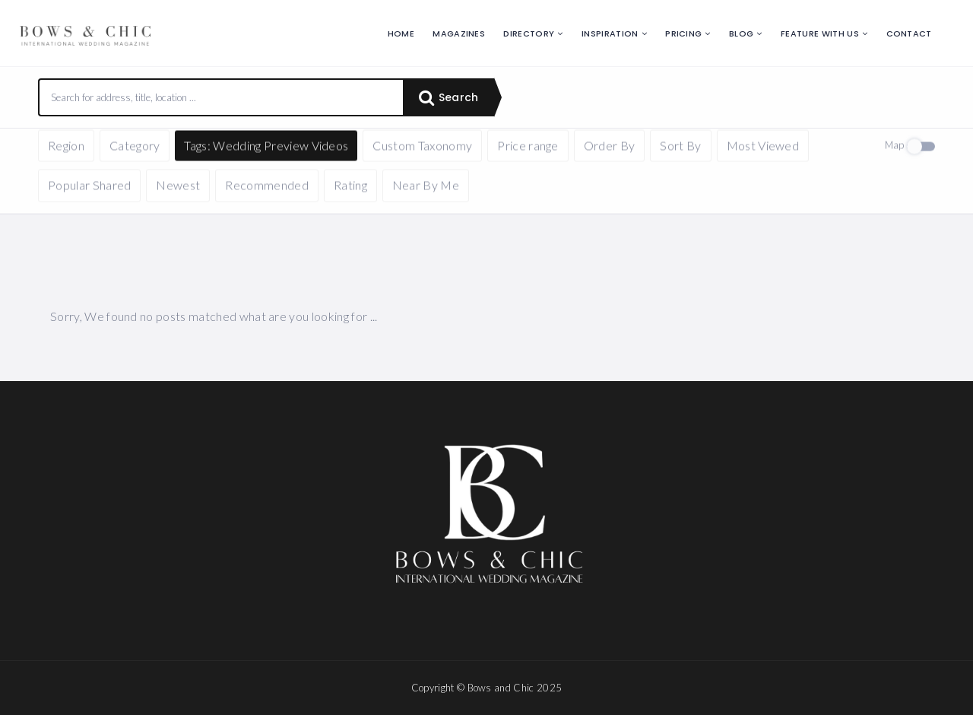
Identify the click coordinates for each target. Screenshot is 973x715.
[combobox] (221, 97)
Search (448, 97)
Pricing (683, 33)
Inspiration (610, 33)
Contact (909, 33)
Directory (528, 33)
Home (401, 33)
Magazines (459, 33)
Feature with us (820, 33)
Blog (741, 33)
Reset (180, 151)
